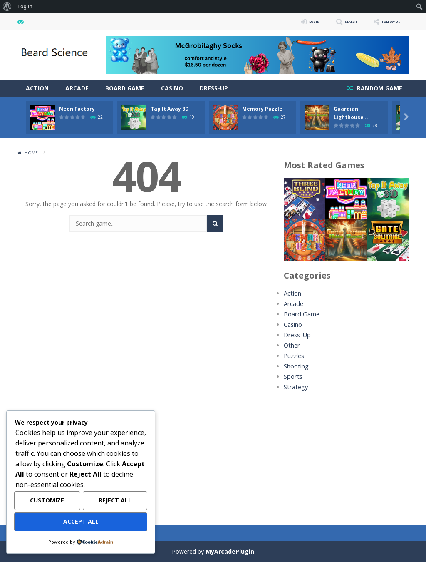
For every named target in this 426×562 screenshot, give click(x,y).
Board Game (124, 88)
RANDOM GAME (378, 88)
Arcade (77, 88)
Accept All (81, 522)
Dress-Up (214, 88)
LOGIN (290, 21)
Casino (172, 88)
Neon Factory (77, 108)
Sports (292, 376)
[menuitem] (7, 6)
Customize (47, 502)
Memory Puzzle (262, 108)
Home (31, 153)
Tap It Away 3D (170, 108)
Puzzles (294, 356)
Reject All (115, 502)
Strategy (295, 387)
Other (291, 345)
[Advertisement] (346, 452)
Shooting (296, 366)
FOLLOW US (385, 21)
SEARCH (334, 21)
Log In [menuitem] (24, 6)
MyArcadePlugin (230, 551)
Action (37, 88)
